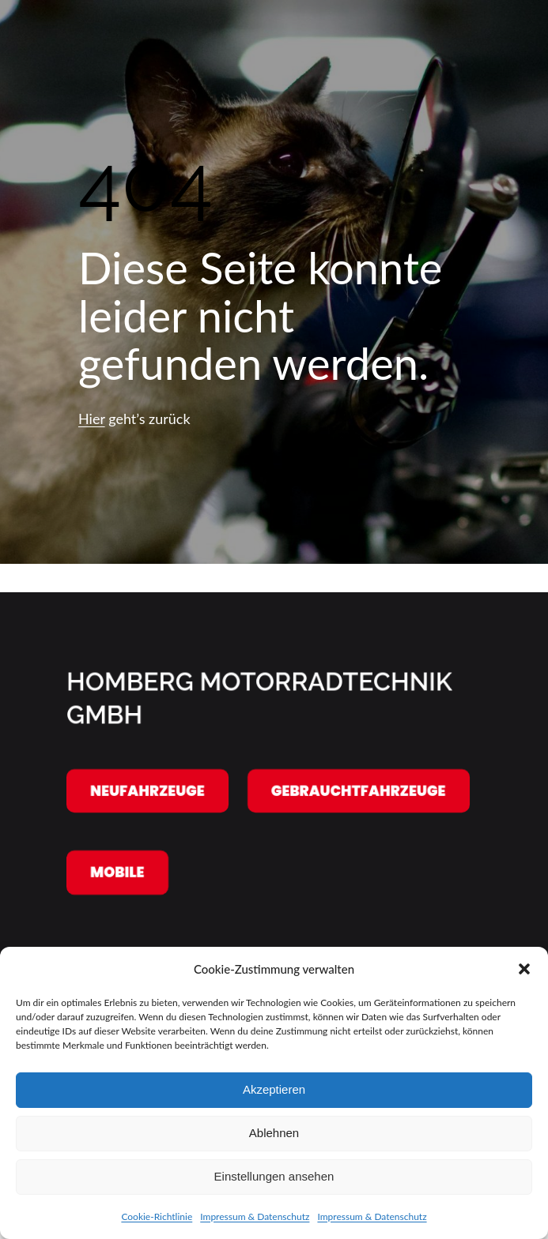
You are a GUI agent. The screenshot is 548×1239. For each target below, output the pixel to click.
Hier (91, 418)
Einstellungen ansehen (274, 1176)
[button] (524, 969)
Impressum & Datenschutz (254, 1216)
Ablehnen (274, 1133)
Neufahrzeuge (147, 790)
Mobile (117, 872)
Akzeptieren (274, 1089)
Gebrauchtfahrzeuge (358, 790)
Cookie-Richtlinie (156, 1216)
